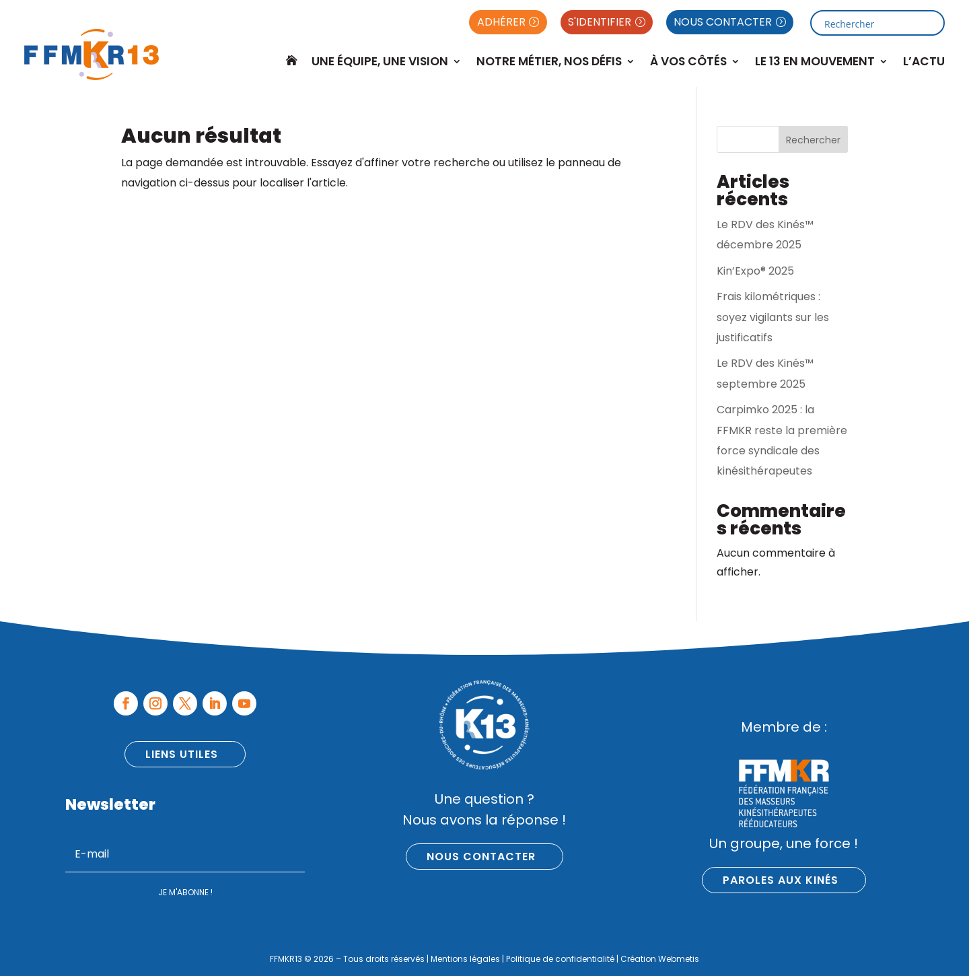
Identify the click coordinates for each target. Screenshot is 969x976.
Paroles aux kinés (780, 880)
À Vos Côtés (688, 61)
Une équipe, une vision (380, 61)
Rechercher (813, 140)
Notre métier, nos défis (549, 61)
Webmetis (678, 959)
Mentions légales (465, 959)
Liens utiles (181, 754)
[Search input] (872, 23)
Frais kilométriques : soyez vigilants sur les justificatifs (773, 317)
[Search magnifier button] (932, 23)
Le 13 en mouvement (815, 61)
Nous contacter (481, 856)
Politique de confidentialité (560, 959)
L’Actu (924, 61)
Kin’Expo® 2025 (755, 271)
